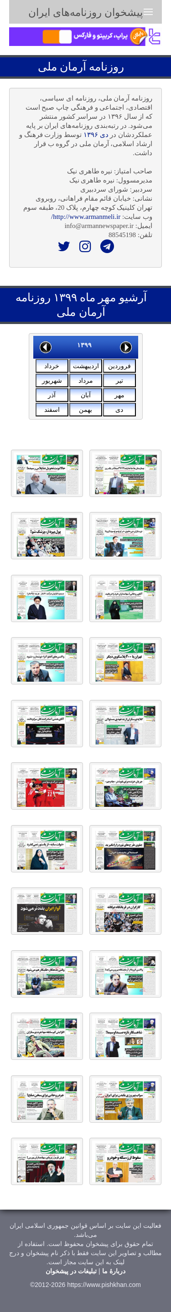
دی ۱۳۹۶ (96, 134)
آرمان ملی (62, 67)
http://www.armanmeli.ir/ (85, 216)
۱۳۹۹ (84, 345)
